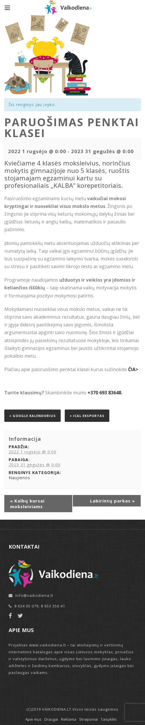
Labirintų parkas (112, 501)
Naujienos (19, 477)
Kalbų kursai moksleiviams (27, 503)
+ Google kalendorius (32, 416)
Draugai (51, 719)
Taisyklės (109, 719)
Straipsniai (88, 719)
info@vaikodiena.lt (34, 595)
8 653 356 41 (53, 606)
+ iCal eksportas (87, 416)
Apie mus (33, 719)
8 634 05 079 (26, 606)
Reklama (68, 719)
